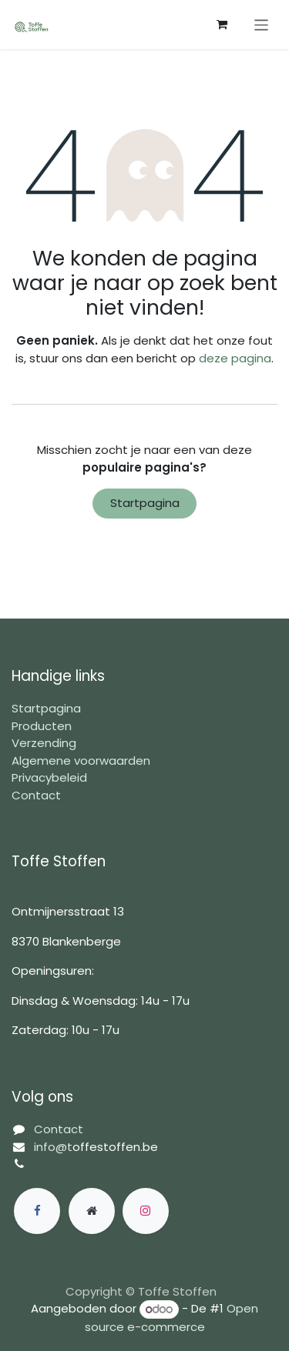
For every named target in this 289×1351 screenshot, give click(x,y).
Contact (36, 795)
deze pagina (235, 358)
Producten (42, 726)
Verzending (44, 743)
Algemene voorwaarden (81, 760)
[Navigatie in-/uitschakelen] (261, 24)
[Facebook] (37, 1211)
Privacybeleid (49, 777)
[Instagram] (146, 1211)
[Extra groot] (92, 1211)
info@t (53, 1147)
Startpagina (145, 503)
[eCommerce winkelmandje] (222, 24)
